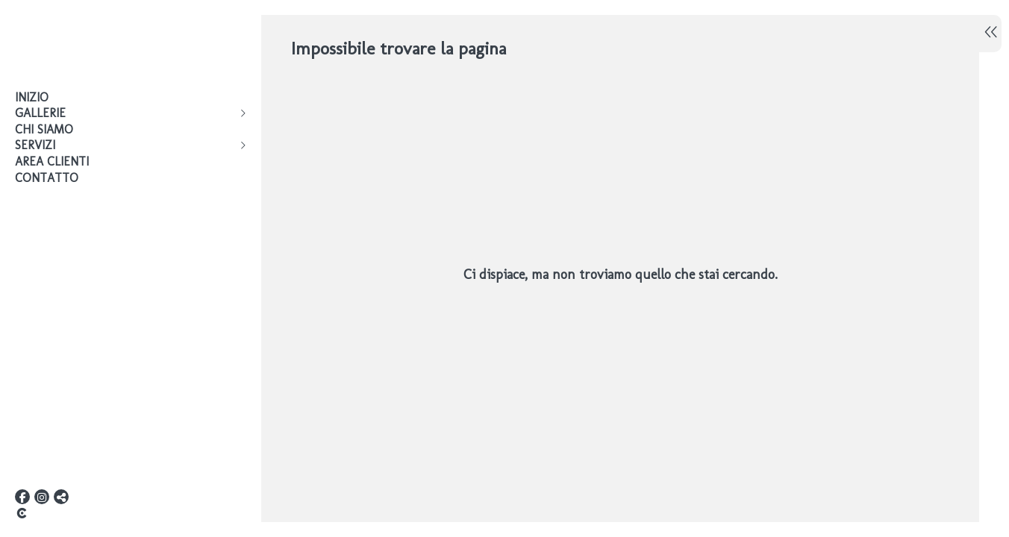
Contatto (46, 178)
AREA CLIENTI (52, 161)
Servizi (35, 145)
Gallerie (40, 113)
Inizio (32, 97)
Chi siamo (44, 129)
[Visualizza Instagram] (41, 496)
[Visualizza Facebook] (22, 496)
